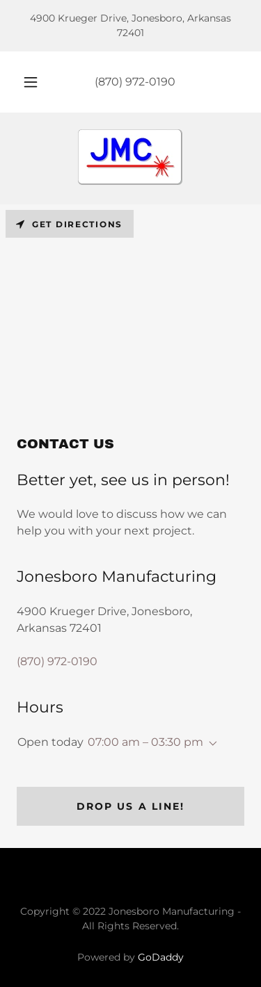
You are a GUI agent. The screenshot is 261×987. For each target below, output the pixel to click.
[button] (31, 82)
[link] (130, 158)
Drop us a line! (130, 806)
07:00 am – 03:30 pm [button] (145, 742)
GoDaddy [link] (161, 957)
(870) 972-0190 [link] (135, 81)
